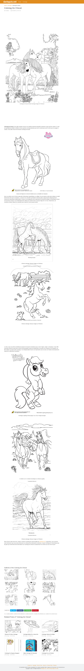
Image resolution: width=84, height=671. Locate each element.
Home (21, 1)
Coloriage (26, 1)
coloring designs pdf (29, 613)
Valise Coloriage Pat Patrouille (30, 653)
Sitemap (54, 665)
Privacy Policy (50, 665)
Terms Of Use (39, 665)
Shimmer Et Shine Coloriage (11, 634)
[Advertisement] (32, 23)
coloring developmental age (39, 613)
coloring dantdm (9, 613)
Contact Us (30, 665)
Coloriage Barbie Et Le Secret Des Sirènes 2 (33, 634)
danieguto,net (42, 541)
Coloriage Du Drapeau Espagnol (12, 653)
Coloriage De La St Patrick (48, 653)
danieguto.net (11, 1)
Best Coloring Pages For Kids (52, 668)
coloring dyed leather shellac (51, 613)
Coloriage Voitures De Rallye (48, 634)
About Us (44, 665)
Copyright (34, 665)
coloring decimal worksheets (19, 613)
